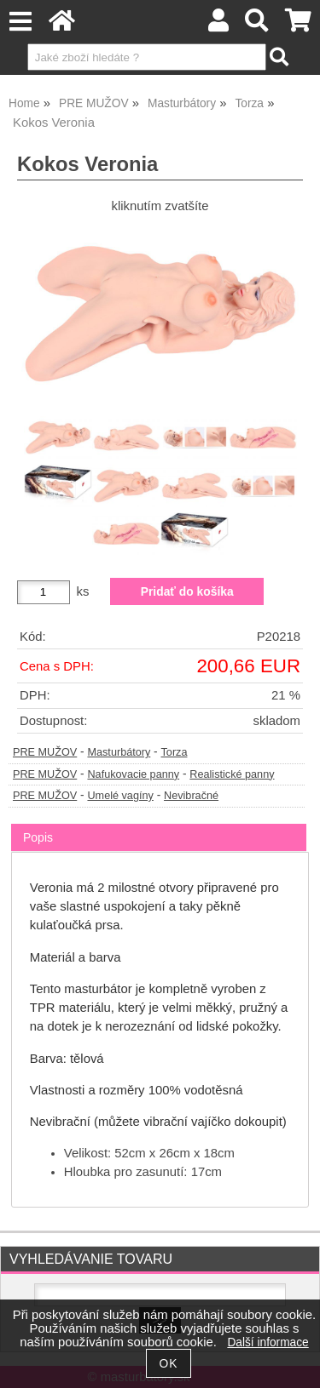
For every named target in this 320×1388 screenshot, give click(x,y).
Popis (38, 837)
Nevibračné (191, 796)
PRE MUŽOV (45, 752)
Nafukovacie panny (133, 774)
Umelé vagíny (120, 796)
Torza (174, 752)
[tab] (158, 824)
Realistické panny (231, 774)
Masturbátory (118, 752)
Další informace (267, 1342)
